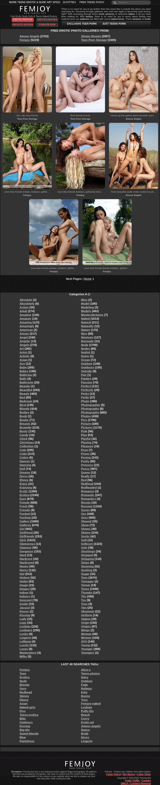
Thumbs (86, 592)
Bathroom (26, 382)
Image (24, 585)
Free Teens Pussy (91, 2)
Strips (85, 562)
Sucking (86, 570)
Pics (84, 420)
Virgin (85, 622)
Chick (24, 438)
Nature (85, 330)
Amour (24, 333)
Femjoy (25, 40)
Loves (24, 649)
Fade (84, 685)
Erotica (24, 495)
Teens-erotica (29, 715)
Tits (83, 596)
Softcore (87, 544)
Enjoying (26, 487)
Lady (23, 619)
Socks (85, 536)
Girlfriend (26, 532)
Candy (24, 435)
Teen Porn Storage (94, 40)
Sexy (84, 517)
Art (22, 348)
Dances (25, 461)
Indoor (24, 592)
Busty (24, 431)
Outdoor (86, 363)
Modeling (87, 307)
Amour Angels (29, 36)
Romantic (87, 495)
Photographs (90, 408)
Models (86, 311)
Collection (27, 446)
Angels (24, 345)
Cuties (24, 457)
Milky (23, 656)
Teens (85, 589)
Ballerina (26, 375)
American (26, 330)
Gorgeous (26, 551)
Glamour (26, 547)
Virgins (86, 626)
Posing (86, 457)
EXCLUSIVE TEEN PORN (81, 23)
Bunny (85, 696)
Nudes (85, 348)
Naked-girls (27, 707)
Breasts (25, 423)
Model (85, 303)
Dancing (25, 465)
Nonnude (87, 341)
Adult (23, 311)
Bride (85, 733)
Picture (86, 423)
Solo (84, 547)
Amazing (26, 322)
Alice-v (86, 670)
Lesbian (25, 626)
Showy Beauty (91, 36)
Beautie (25, 386)
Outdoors (87, 367)
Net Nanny (128, 774)
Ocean (85, 360)
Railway (86, 688)
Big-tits (25, 730)
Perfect (86, 386)
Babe (23, 367)
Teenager (87, 581)
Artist (23, 352)
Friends (25, 510)
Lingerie (25, 637)
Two (84, 607)
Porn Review (47, 24)
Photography (90, 412)
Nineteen (87, 337)
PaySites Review (22, 24)
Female (25, 502)
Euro (23, 499)
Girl (22, 529)
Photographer (90, 405)
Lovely (24, 645)
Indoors (25, 596)
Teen (84, 577)
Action (24, 307)
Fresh (24, 506)
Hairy (84, 677)
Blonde (24, 408)
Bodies (24, 412)
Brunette (26, 427)
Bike (23, 718)
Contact (146, 780)
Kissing (25, 615)
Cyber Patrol (113, 774)
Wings (85, 630)
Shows (85, 529)
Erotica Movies (47, 19)
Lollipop (25, 641)
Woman (86, 634)
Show (85, 525)
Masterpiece (28, 652)
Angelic (25, 341)
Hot (22, 574)
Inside (24, 604)
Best (23, 405)
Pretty (85, 461)
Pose (84, 450)
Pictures (86, 427)
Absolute (26, 300)
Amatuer (25, 318)
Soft (84, 540)
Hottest (25, 577)
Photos (86, 416)
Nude (84, 345)
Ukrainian (87, 611)
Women (86, 637)
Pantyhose (27, 741)
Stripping (87, 559)
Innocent (26, 600)
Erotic (24, 491)
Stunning (87, 566)
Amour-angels (91, 726)
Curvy (85, 718)
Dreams (25, 472)
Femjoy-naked (91, 703)
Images (25, 589)
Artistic (25, 356)
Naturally (87, 326)
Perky (85, 393)
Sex (83, 514)
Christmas (27, 442)
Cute (23, 450)
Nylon (85, 356)
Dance (85, 730)
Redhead (87, 484)
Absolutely (27, 303)
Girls (23, 540)
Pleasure (87, 446)
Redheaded (89, 487)
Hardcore (26, 559)
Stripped (87, 555)
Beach (85, 715)
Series (85, 510)
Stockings (88, 551)
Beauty (24, 393)
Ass (22, 363)
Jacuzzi (25, 607)
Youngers (87, 652)
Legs (23, 622)
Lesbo (24, 634)
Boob (23, 416)
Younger (87, 649)
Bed (22, 397)
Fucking (25, 517)
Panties (86, 378)
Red (83, 480)
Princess (87, 465)
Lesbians (26, 630)
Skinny (86, 532)
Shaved (86, 521)
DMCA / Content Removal (136, 783)
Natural (86, 322)
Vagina (85, 619)
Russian (86, 506)
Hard (23, 555)
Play (84, 435)
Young (85, 645)
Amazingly (27, 326)
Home (88, 279)
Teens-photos (90, 673)
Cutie (23, 453)
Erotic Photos (22, 19)
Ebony (24, 480)
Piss (23, 711)
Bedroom (26, 401)
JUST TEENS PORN (114, 23)
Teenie (85, 585)
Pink (84, 431)
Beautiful (26, 390)
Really (85, 476)
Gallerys (25, 525)
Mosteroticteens (92, 315)
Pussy (85, 468)
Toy (83, 600)
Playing (86, 442)
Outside (86, 371)
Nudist (85, 352)
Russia (86, 502)
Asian (24, 360)
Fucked (25, 514)
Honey (24, 566)
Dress (24, 476)
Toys (84, 604)
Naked (85, 318)
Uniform (86, 615)
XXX (84, 641)
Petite (85, 397)
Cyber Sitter (144, 774)
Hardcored (27, 562)
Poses (85, 453)
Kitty (84, 692)
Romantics (88, 499)
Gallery (24, 521)
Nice (84, 333)
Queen (85, 472)
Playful (86, 438)
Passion (86, 382)
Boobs (24, 420)
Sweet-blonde (29, 733)
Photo (85, 401)
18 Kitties (69, 2)
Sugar (85, 574)
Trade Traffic (132, 780)
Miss (84, 300)
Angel (24, 337)
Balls (23, 378)
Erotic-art (87, 722)
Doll (22, 468)
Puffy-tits (87, 711)
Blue (23, 737)
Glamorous (27, 544)
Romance (87, 491)
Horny (24, 570)
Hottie (24, 581)
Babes (24, 371)
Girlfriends (27, 536)
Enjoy (24, 484)
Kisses (24, 611)
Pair (83, 375)
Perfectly (87, 390)
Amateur (25, 315)
